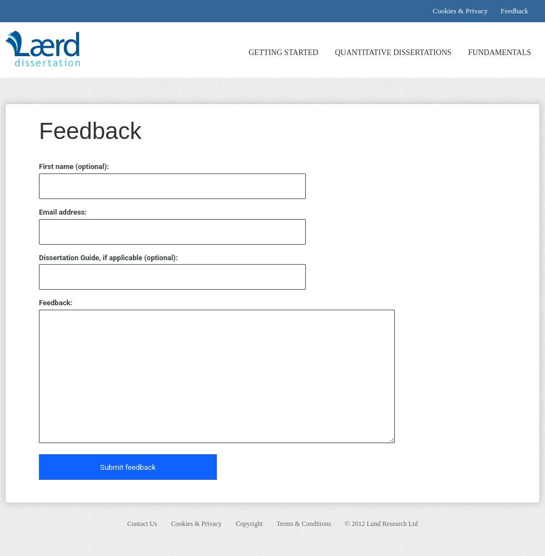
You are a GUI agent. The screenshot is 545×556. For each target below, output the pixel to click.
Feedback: (55, 303)
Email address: (63, 212)
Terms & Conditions (303, 524)
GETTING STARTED (283, 52)
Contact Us (142, 524)
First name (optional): (74, 166)
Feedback (514, 11)
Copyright (249, 524)
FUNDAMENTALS (499, 52)
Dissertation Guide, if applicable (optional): (108, 258)
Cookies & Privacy (460, 11)
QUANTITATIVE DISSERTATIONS (393, 52)
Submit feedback (128, 467)
